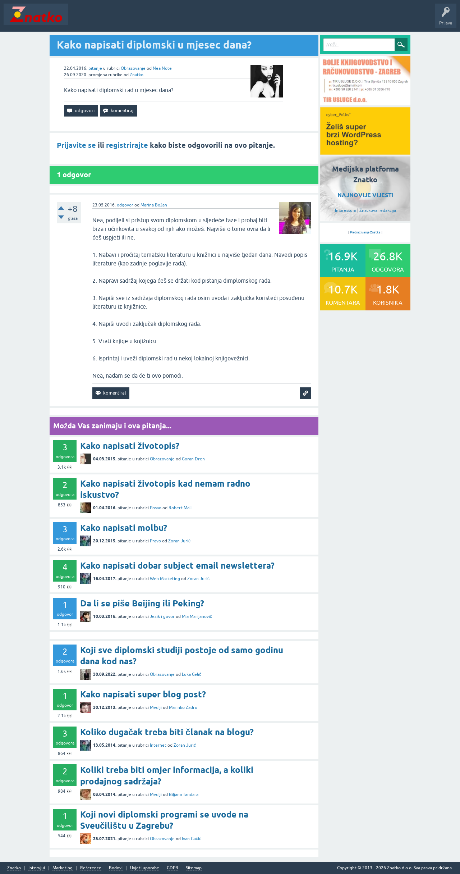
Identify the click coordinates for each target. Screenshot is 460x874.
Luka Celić (191, 674)
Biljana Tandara (183, 794)
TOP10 (231, 19)
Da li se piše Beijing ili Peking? (142, 603)
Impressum (345, 210)
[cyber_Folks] (365, 152)
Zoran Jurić (179, 540)
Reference (90, 868)
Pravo (155, 540)
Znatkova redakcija (377, 210)
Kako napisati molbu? (123, 528)
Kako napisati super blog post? (143, 694)
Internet (158, 745)
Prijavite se (76, 145)
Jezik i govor (162, 616)
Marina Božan (154, 205)
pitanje (95, 68)
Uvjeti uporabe (144, 868)
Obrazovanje (133, 68)
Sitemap (194, 868)
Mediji (156, 707)
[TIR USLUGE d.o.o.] (365, 103)
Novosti (80, 19)
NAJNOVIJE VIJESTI (365, 195)
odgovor (125, 205)
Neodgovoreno (111, 19)
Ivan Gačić (191, 838)
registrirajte (127, 145)
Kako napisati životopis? (129, 446)
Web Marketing (165, 578)
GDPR (172, 868)
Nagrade (253, 19)
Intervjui (36, 868)
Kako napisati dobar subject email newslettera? (177, 565)
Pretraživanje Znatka (365, 232)
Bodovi (116, 868)
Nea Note (162, 68)
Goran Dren (193, 458)
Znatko (136, 74)
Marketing (62, 868)
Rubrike (141, 19)
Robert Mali (180, 507)
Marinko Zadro (183, 707)
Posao (155, 507)
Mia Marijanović (197, 616)
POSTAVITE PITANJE (177, 19)
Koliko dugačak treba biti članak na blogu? (167, 732)
